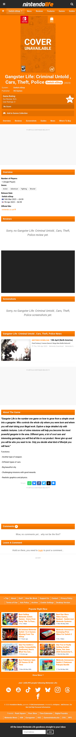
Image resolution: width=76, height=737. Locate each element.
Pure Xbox (32, 713)
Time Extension (46, 713)
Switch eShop (19, 88)
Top (6, 598)
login (40, 550)
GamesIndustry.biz (52, 718)
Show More (38, 675)
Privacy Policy (66, 598)
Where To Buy (65, 121)
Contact (55, 598)
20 (27, 359)
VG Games (17, 91)
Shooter (33, 189)
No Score (7, 106)
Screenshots (31, 121)
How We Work (31, 598)
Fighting (24, 189)
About (13, 598)
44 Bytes (56, 705)
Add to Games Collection (15, 113)
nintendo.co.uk (9, 209)
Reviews (18, 121)
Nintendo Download (56, 346)
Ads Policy (24, 602)
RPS (70, 718)
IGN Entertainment (37, 705)
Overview (7, 121)
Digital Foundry (61, 713)
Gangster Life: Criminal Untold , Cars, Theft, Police (38, 79)
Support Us (44, 598)
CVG (64, 718)
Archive (34, 602)
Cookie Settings (47, 602)
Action (5, 189)
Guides (43, 121)
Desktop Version (63, 602)
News (53, 121)
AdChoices (65, 705)
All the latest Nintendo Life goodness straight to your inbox (38, 727)
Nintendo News (11, 718)
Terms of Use (12, 602)
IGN (21, 718)
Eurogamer (30, 718)
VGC (39, 718)
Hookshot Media (16, 705)
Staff (21, 598)
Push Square (20, 713)
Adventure (14, 189)
